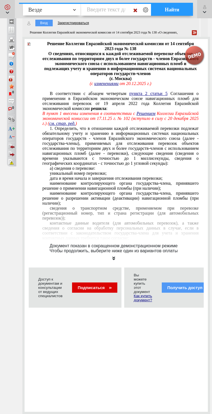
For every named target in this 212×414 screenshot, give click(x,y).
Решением (146, 113)
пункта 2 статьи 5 (148, 93)
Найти (172, 9)
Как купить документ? (143, 298)
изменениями (106, 83)
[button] (7, 9)
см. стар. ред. (62, 123)
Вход (44, 23)
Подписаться (95, 287)
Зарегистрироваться (73, 23)
